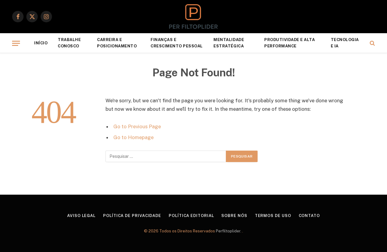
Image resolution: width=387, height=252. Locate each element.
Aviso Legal (81, 215)
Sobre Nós (234, 215)
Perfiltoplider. (229, 231)
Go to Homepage (133, 137)
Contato (309, 215)
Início (40, 43)
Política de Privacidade (132, 215)
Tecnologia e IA (345, 42)
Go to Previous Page (137, 126)
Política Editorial (191, 215)
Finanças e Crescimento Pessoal (177, 42)
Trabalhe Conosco (69, 42)
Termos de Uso (273, 215)
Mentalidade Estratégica (228, 42)
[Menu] (16, 43)
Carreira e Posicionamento (117, 42)
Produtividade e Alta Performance (289, 42)
